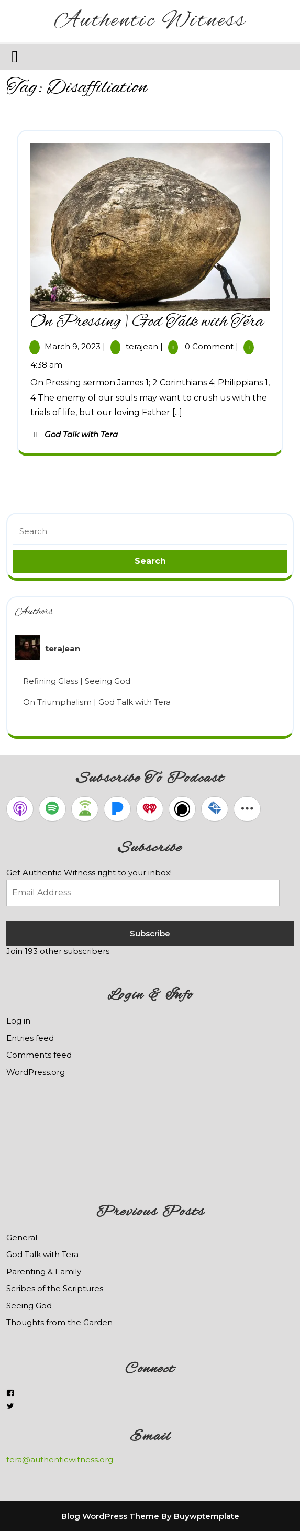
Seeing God (29, 1306)
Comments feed (39, 1055)
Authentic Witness (150, 21)
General (21, 1237)
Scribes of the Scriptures (54, 1288)
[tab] (16, 56)
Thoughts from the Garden (59, 1322)
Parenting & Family (43, 1272)
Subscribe (150, 933)
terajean (142, 346)
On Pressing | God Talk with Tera (146, 322)
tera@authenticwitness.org (59, 1460)
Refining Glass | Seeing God (76, 681)
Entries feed (30, 1038)
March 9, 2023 (73, 346)
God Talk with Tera (81, 434)
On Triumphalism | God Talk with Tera (97, 702)
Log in (18, 1021)
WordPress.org (35, 1072)
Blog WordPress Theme (110, 1516)
